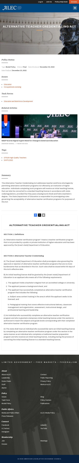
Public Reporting (46, 378)
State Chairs (6, 381)
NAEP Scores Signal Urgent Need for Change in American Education (30, 141)
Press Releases (7, 416)
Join (3, 441)
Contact (43, 374)
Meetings (43, 441)
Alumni (4, 388)
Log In (40, 2)
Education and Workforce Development (18, 101)
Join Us (49, 2)
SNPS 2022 (8, 160)
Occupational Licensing (12, 87)
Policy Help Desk (61, 2)
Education (7, 84)
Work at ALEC (45, 384)
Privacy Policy (45, 381)
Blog (42, 397)
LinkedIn (43, 425)
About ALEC (6, 374)
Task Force (6, 400)
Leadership (6, 378)
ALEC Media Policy (47, 413)
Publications (44, 403)
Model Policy (6, 403)
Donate (74, 2)
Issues (4, 397)
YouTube (43, 428)
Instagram (5, 432)
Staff (3, 384)
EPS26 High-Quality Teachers (15, 158)
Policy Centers (45, 400)
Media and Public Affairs (10, 413)
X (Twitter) (5, 428)
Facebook (5, 425)
